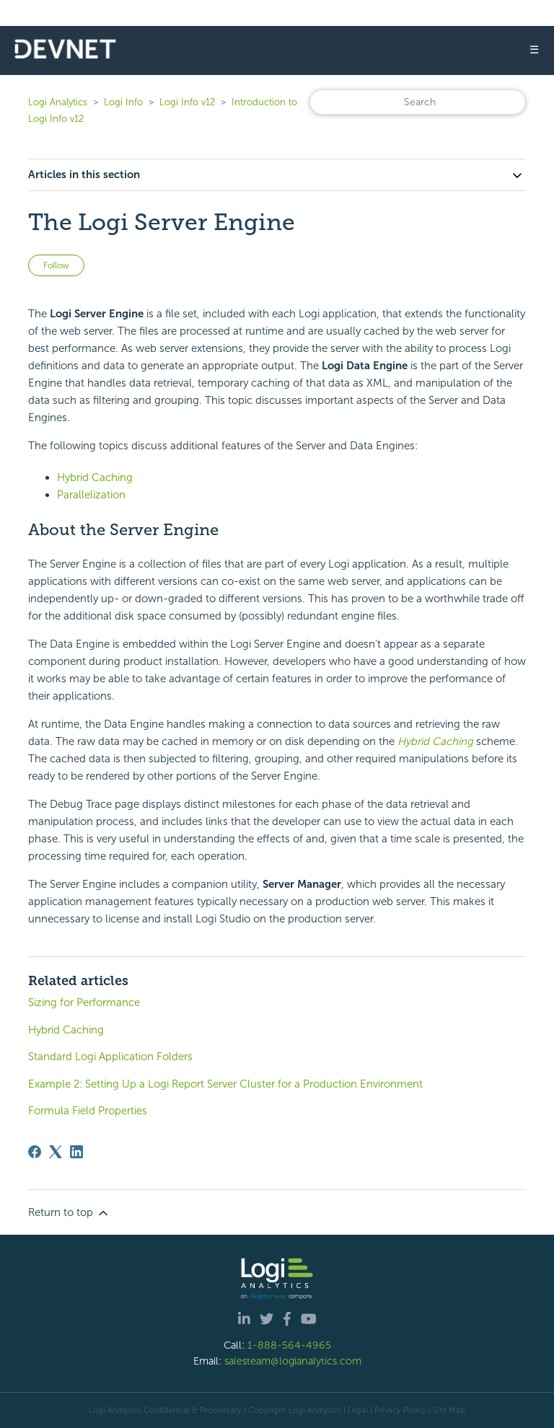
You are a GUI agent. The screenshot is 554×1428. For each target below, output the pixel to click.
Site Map (449, 1410)
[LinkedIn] (76, 1151)
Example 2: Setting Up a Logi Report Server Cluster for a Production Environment (225, 1083)
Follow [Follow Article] (56, 265)
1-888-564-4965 (289, 1345)
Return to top (69, 1213)
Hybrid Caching (95, 477)
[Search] (417, 102)
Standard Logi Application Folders (110, 1056)
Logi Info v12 (187, 102)
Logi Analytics (57, 102)
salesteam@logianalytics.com (292, 1360)
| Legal (355, 1410)
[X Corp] (55, 1151)
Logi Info (123, 102)
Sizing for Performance (84, 1002)
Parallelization (91, 494)
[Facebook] (34, 1151)
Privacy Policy (400, 1410)
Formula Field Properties (87, 1110)
